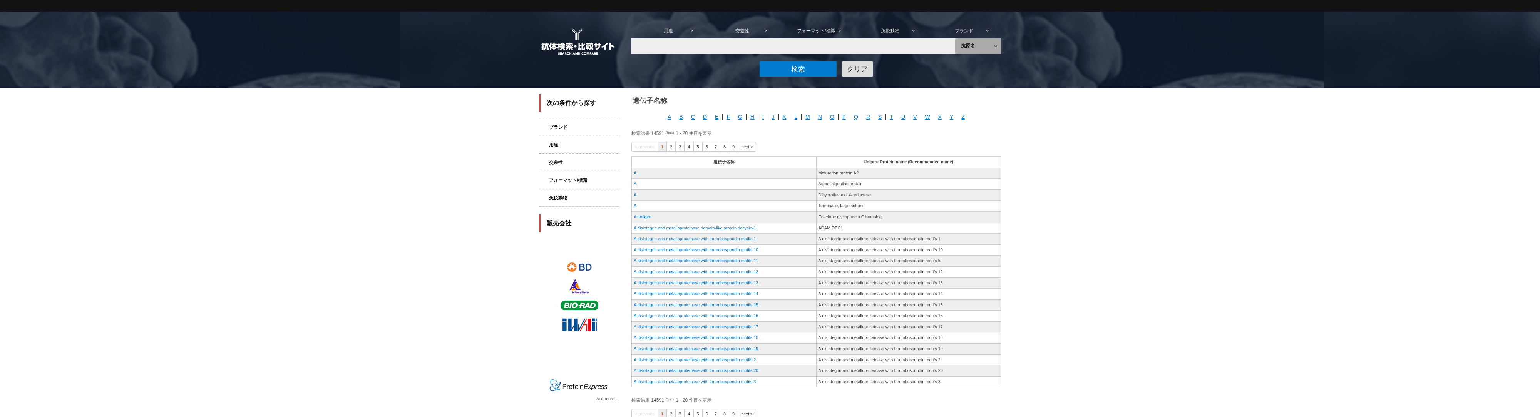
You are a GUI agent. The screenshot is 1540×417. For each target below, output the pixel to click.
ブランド (553, 127)
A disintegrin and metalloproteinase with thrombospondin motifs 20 (696, 370)
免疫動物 (553, 198)
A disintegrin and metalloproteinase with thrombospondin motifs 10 (696, 250)
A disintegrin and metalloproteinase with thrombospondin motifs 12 (696, 271)
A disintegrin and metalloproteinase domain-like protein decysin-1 (695, 228)
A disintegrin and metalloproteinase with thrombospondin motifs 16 (696, 315)
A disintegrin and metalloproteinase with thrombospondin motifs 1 (695, 238)
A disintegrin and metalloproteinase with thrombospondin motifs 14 (696, 293)
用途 (548, 145)
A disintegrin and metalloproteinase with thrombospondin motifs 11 (696, 260)
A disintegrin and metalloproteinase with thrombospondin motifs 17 (696, 326)
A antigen (642, 216)
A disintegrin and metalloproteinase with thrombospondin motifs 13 (696, 283)
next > (747, 147)
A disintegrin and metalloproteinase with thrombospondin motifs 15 (696, 304)
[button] (798, 69)
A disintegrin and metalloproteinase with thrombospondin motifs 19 (696, 348)
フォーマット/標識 (563, 180)
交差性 (551, 162)
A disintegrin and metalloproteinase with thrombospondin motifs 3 (695, 381)
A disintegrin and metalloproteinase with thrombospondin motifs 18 (696, 337)
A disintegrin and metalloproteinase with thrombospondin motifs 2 (695, 359)
